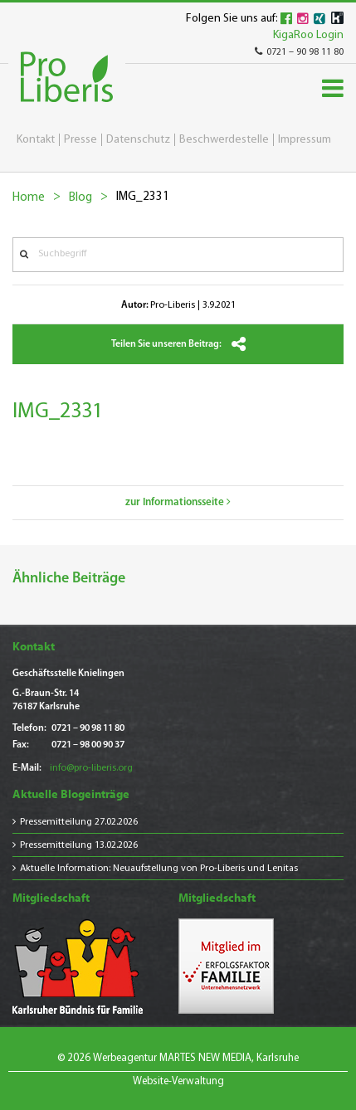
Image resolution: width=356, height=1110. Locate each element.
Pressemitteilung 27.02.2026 (79, 822)
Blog (80, 198)
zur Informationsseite (178, 502)
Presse (80, 140)
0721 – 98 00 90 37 (87, 745)
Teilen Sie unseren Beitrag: (178, 344)
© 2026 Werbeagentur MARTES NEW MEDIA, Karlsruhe (178, 1058)
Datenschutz (138, 140)
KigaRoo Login (308, 35)
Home (28, 198)
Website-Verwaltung (178, 1081)
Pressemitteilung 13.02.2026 (79, 845)
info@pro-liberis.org (91, 768)
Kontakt (36, 140)
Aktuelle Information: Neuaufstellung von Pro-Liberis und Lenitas (159, 869)
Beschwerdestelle (224, 140)
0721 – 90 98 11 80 (299, 52)
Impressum (304, 140)
